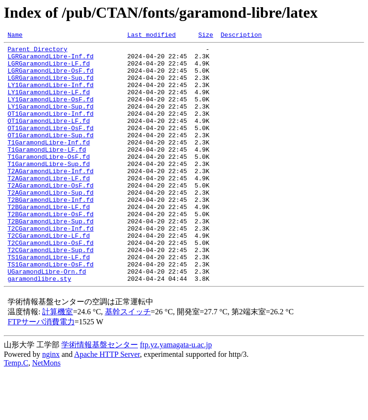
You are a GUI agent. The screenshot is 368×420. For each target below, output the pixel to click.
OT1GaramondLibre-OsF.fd (50, 146)
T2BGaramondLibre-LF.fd (49, 241)
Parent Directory (38, 51)
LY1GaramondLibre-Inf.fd (50, 94)
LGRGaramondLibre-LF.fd (49, 69)
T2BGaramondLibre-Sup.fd (50, 258)
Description (241, 36)
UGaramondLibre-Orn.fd (47, 318)
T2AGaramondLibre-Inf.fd (50, 198)
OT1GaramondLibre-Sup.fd (50, 155)
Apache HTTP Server (107, 403)
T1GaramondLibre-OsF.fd (49, 181)
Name (15, 36)
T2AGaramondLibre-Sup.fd (50, 224)
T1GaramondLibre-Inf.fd (49, 163)
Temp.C (16, 412)
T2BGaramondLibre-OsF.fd (50, 249)
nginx (50, 403)
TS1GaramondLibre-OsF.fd (50, 310)
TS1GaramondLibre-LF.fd (49, 301)
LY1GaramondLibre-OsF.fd (50, 112)
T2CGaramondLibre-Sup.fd (50, 292)
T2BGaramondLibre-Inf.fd (50, 232)
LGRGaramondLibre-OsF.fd (50, 77)
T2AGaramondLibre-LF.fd (49, 206)
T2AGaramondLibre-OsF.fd (50, 215)
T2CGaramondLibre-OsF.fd (50, 284)
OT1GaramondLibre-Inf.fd (50, 129)
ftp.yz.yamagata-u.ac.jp (176, 393)
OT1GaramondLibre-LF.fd (49, 137)
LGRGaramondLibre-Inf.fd (50, 60)
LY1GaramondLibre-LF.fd (49, 103)
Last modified (151, 36)
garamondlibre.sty (39, 327)
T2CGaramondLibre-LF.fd (49, 275)
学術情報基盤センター (99, 393)
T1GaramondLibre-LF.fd (47, 172)
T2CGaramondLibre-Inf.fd (50, 267)
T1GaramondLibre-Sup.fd (49, 189)
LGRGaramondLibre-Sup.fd (50, 86)
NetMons (46, 412)
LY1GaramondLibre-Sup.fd (50, 120)
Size (205, 36)
